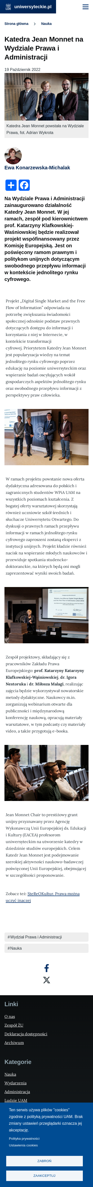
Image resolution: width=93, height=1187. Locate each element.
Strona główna (16, 24)
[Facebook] (46, 968)
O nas (9, 1016)
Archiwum (14, 1042)
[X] (47, 980)
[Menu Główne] (85, 6)
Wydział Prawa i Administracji (36, 937)
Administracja (17, 1091)
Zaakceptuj (44, 1176)
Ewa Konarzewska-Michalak (37, 167)
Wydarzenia (15, 1082)
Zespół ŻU (13, 1025)
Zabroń (44, 1161)
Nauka (46, 24)
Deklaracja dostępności (25, 1033)
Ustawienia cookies (23, 1145)
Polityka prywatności (24, 1138)
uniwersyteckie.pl (33, 6)
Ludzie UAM (15, 1100)
